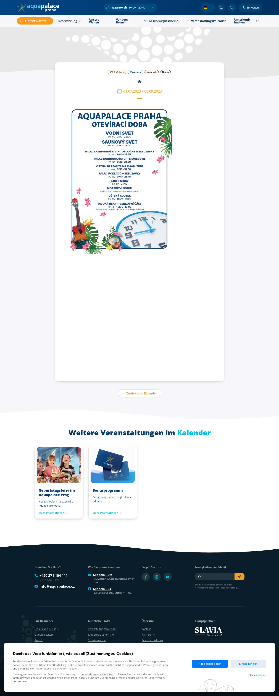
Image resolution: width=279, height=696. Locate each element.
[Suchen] (221, 8)
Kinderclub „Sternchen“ (102, 634)
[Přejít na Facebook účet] (146, 577)
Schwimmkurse (97, 640)
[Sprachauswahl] (208, 8)
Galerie (39, 640)
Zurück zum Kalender (139, 393)
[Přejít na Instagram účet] (157, 577)
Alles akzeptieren (210, 664)
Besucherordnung (152, 640)
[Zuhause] (38, 7)
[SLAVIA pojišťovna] (208, 631)
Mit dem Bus (99, 589)
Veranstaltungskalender (102, 629)
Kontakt (146, 629)
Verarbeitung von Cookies (96, 674)
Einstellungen (248, 664)
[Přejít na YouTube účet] (168, 577)
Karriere (148, 634)
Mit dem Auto (100, 575)
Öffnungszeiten (44, 634)
